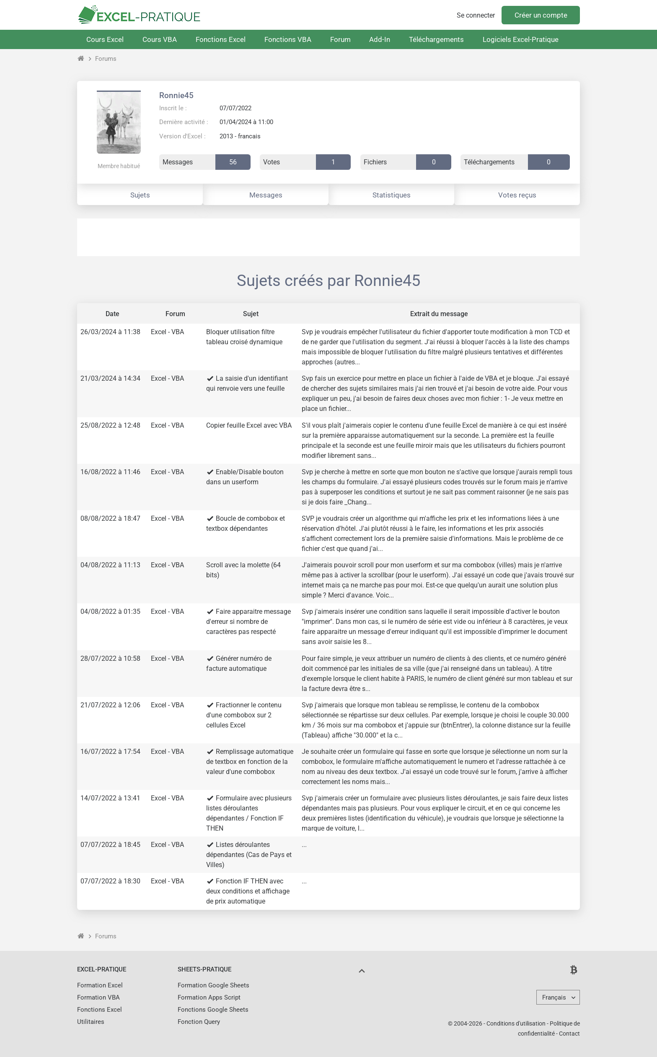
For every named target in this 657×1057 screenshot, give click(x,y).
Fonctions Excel (221, 39)
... (304, 845)
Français (554, 997)
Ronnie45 (176, 95)
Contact (569, 1033)
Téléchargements (436, 39)
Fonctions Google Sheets (213, 1009)
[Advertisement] (328, 237)
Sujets (140, 195)
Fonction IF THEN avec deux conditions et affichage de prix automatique (248, 891)
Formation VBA (98, 997)
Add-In (379, 39)
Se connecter (476, 15)
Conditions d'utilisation (516, 1023)
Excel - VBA (167, 332)
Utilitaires (90, 1022)
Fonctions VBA (287, 39)
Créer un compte (541, 15)
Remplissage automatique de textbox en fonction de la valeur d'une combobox (249, 762)
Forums (105, 58)
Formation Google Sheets (213, 985)
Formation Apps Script (209, 997)
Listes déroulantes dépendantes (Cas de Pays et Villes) (249, 855)
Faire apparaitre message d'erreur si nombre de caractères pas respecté (248, 622)
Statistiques (391, 195)
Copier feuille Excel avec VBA (249, 425)
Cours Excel (105, 39)
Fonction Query (199, 1022)
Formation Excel (100, 985)
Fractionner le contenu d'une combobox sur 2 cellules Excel (244, 715)
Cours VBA (159, 39)
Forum (340, 39)
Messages (265, 195)
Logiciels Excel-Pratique (521, 39)
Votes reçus (517, 195)
